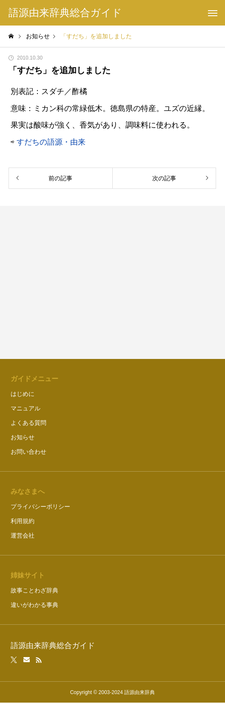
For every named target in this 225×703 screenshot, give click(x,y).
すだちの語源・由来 (51, 142)
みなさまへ (28, 491)
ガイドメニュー (34, 378)
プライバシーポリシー (40, 506)
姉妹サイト (28, 575)
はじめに (22, 393)
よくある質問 (28, 422)
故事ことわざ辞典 (34, 590)
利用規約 (22, 521)
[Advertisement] (112, 282)
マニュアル (25, 408)
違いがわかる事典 (34, 604)
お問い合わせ (28, 451)
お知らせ (22, 437)
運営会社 (22, 535)
